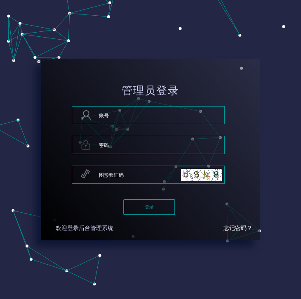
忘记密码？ (237, 228)
